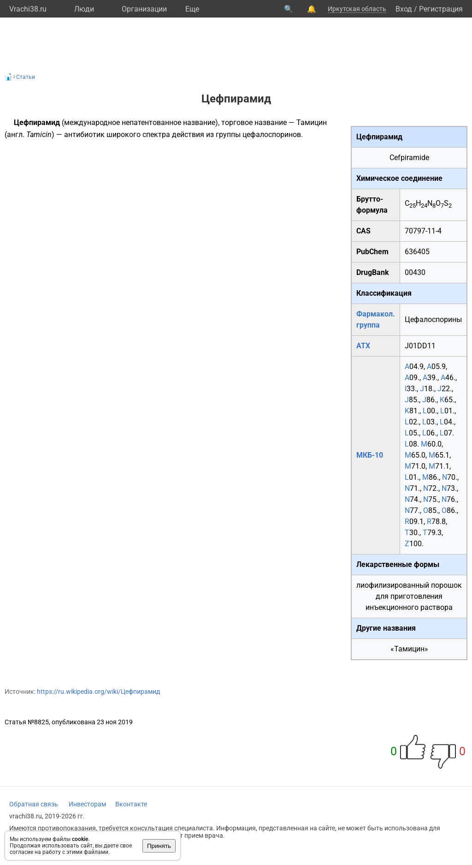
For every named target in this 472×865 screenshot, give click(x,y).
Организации (144, 9)
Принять (159, 845)
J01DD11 (420, 345)
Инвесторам (87, 804)
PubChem (372, 251)
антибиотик (84, 134)
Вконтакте (131, 804)
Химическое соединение (399, 178)
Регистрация (441, 9)
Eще (192, 9)
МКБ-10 (369, 455)
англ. (15, 134)
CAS (363, 231)
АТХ (363, 345)
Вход (403, 9)
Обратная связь (33, 804)
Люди (84, 9)
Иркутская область (357, 8)
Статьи (25, 77)
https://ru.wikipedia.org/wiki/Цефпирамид (98, 691)
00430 (415, 272)
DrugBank (372, 272)
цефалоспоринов (271, 134)
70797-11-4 (423, 231)
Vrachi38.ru (28, 9)
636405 (417, 251)
